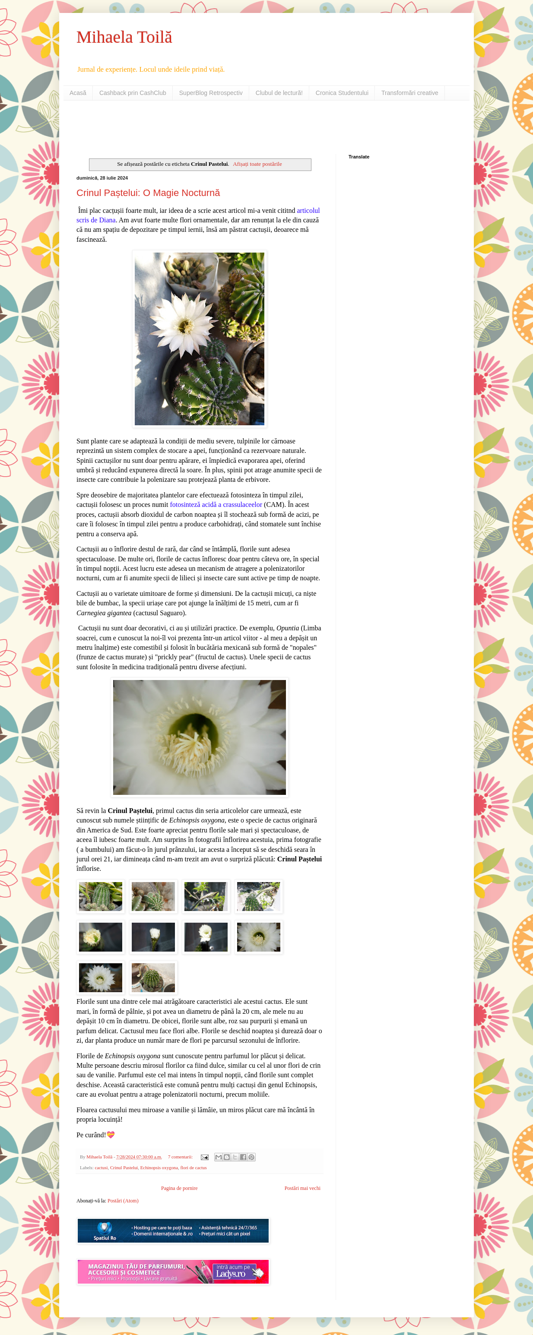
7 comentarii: (181, 1156)
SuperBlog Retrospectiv (211, 92)
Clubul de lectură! (279, 92)
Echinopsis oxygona (159, 1167)
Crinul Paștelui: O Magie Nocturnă (148, 192)
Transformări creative (409, 92)
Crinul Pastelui (124, 1167)
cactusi (101, 1167)
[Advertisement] (177, 126)
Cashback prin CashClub (132, 92)
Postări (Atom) (123, 1201)
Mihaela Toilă (124, 37)
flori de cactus (193, 1167)
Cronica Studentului (342, 92)
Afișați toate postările (257, 164)
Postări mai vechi (302, 1188)
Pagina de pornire (179, 1188)
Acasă (78, 92)
